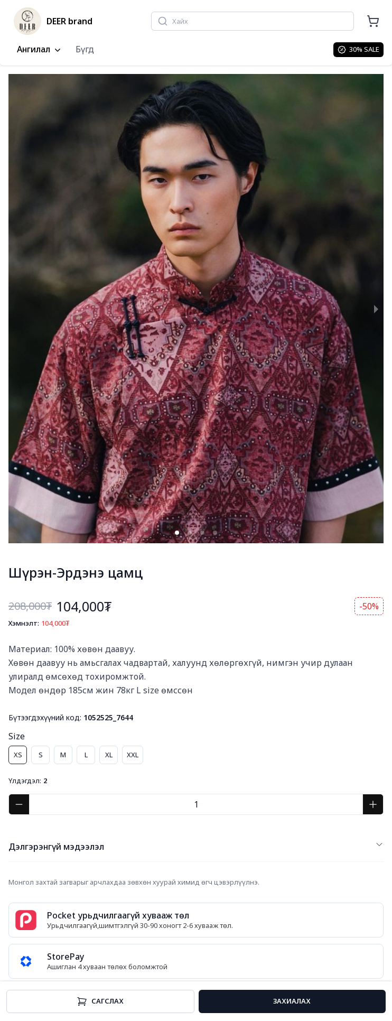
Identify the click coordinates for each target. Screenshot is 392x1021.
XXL (132, 754)
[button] (177, 533)
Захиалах (292, 1001)
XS (18, 754)
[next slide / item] (376, 308)
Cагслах (100, 1001)
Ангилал (40, 49)
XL (109, 754)
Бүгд (85, 49)
